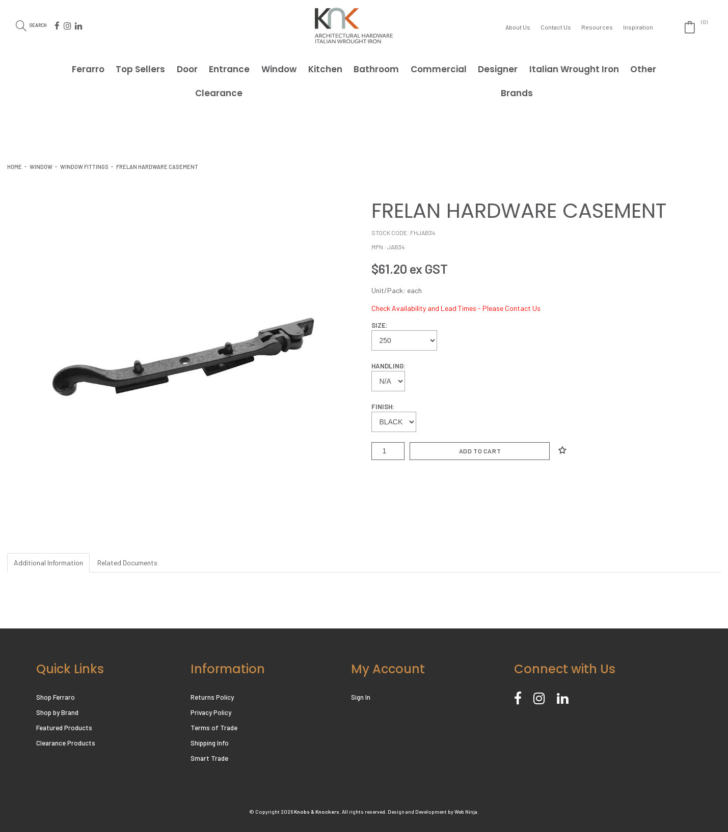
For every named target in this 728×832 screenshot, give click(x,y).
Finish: (382, 407)
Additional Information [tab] (48, 562)
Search (46, 24)
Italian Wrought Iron (574, 69)
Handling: (388, 366)
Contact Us (556, 27)
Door (187, 69)
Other (643, 69)
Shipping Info (210, 743)
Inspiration (638, 27)
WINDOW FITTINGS (84, 166)
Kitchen (325, 69)
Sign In (360, 697)
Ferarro (88, 69)
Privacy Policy (211, 712)
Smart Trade (209, 758)
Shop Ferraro (55, 697)
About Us (517, 27)
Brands (517, 93)
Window (278, 69)
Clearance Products (65, 743)
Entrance (229, 69)
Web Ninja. (466, 812)
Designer (498, 69)
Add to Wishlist (562, 450)
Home (14, 166)
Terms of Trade (213, 728)
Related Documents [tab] (127, 562)
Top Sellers (140, 69)
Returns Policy (212, 697)
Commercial (439, 69)
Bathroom (376, 69)
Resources (597, 27)
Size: (379, 325)
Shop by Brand (57, 712)
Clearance (218, 93)
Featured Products (64, 728)
